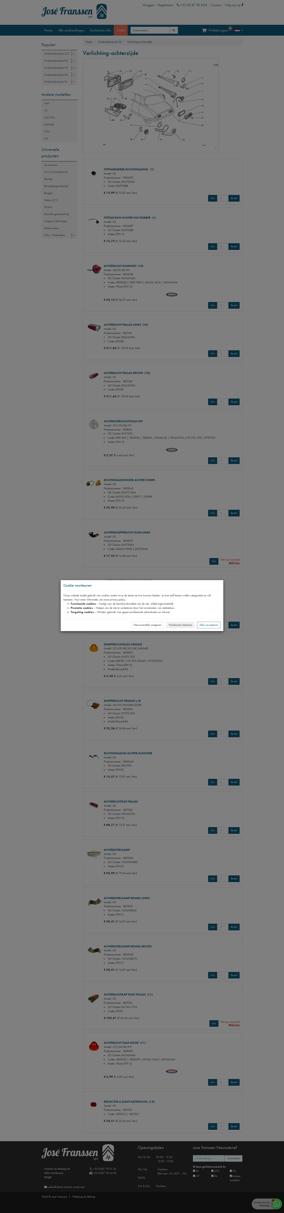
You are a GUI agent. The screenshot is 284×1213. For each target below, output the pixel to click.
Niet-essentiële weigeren (147, 625)
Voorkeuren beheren (180, 625)
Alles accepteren (208, 625)
